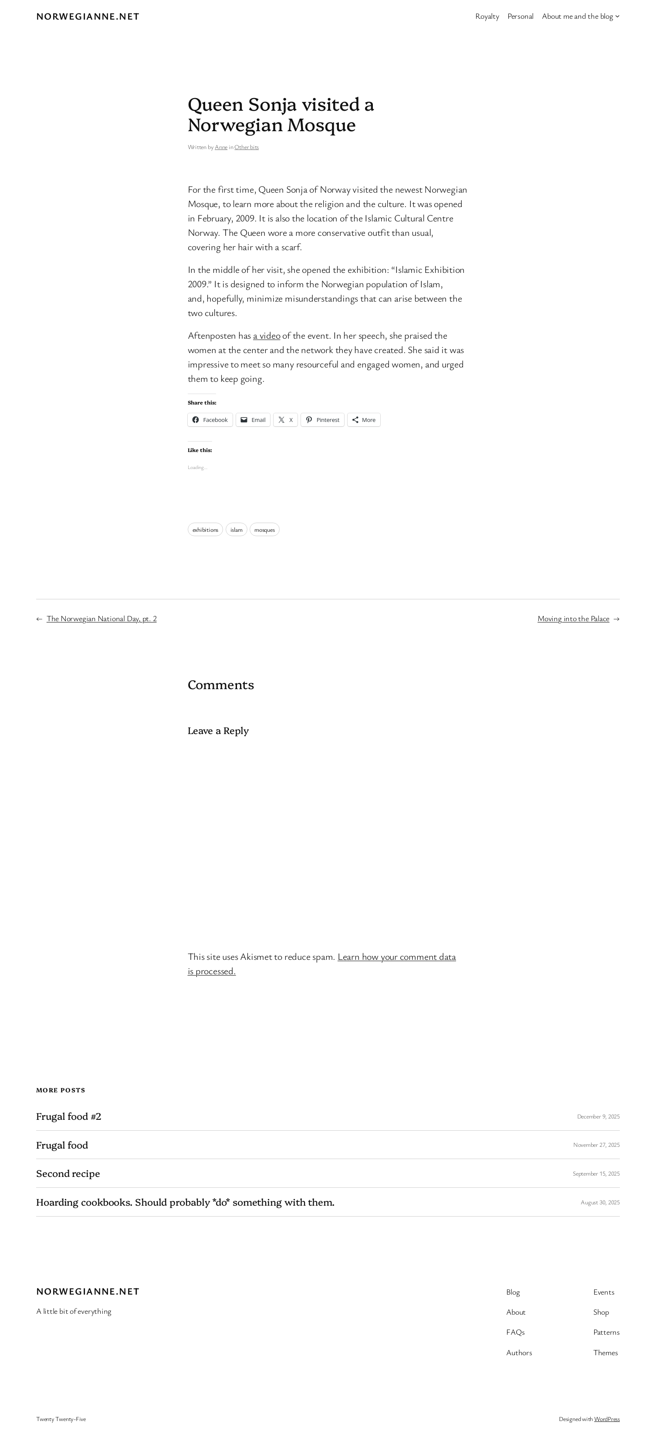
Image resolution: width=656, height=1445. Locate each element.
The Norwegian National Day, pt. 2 (102, 618)
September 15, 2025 (596, 1173)
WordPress (607, 1418)
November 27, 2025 (596, 1144)
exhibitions (206, 529)
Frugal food (62, 1144)
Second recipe (68, 1173)
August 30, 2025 (600, 1202)
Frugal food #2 (68, 1116)
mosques (264, 529)
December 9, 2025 (598, 1116)
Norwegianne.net (88, 16)
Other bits (246, 147)
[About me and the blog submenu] (617, 16)
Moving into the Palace (573, 618)
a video (266, 335)
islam (236, 529)
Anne (221, 147)
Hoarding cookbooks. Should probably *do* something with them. (185, 1202)
